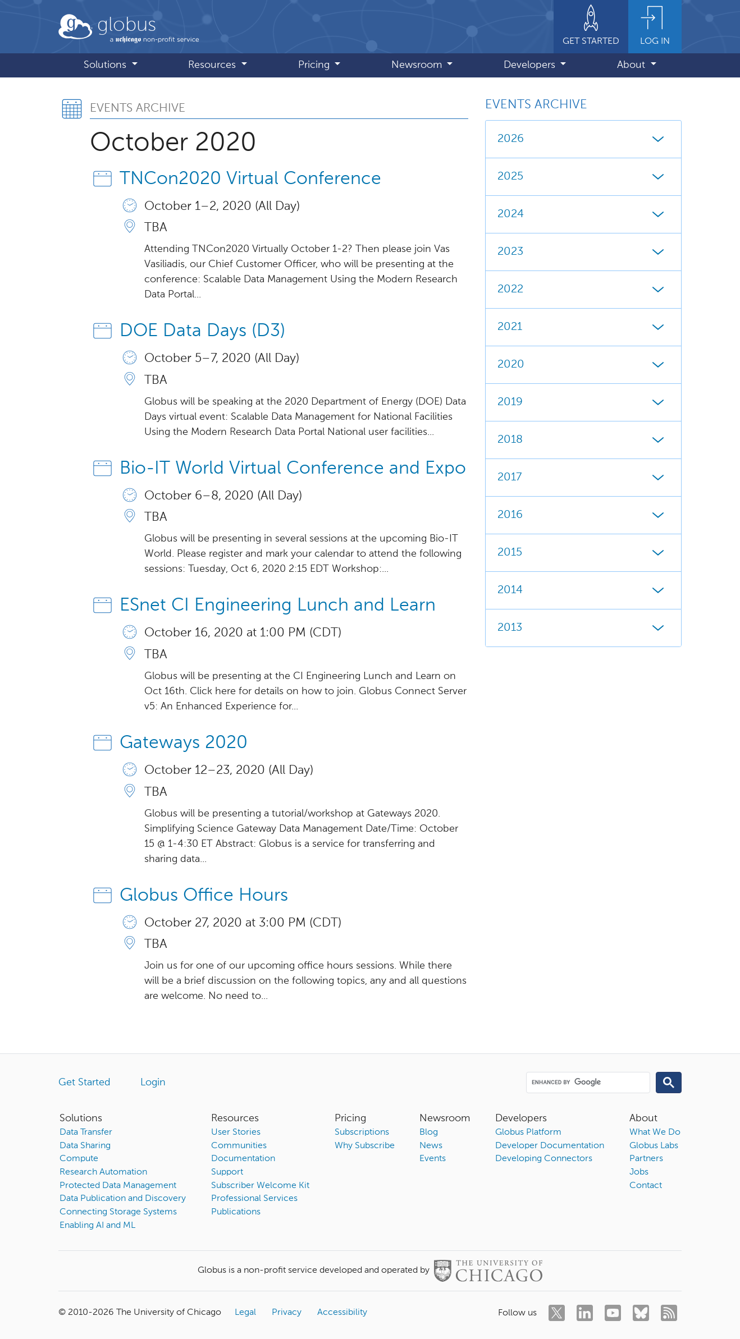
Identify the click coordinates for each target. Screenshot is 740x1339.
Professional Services (254, 1198)
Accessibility (342, 1312)
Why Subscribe (365, 1145)
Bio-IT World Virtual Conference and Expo (293, 469)
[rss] (669, 1313)
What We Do (654, 1132)
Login (153, 1082)
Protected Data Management (118, 1185)
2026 (583, 139)
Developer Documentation (549, 1145)
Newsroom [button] (418, 65)
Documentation (243, 1158)
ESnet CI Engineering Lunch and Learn (278, 606)
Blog (428, 1132)
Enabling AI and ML (97, 1225)
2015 (583, 553)
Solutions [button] (106, 65)
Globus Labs (653, 1145)
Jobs (638, 1172)
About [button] (632, 65)
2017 (583, 477)
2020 (583, 365)
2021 (583, 327)
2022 (583, 289)
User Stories (236, 1132)
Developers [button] (531, 65)
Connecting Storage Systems (118, 1212)
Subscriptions (362, 1132)
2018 (583, 440)
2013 (583, 628)
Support (227, 1172)
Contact (645, 1185)
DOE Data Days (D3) (202, 331)
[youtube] (612, 1313)
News (430, 1145)
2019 (583, 402)
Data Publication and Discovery (123, 1198)
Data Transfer (86, 1132)
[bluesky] (641, 1313)
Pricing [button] (315, 65)
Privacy (287, 1312)
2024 (583, 214)
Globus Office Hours (204, 896)
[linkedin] (584, 1313)
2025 (583, 177)
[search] (587, 1082)
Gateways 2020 (184, 743)
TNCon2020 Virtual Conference (250, 179)
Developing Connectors (543, 1158)
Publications (236, 1212)
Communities (239, 1145)
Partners (646, 1158)
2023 (583, 252)
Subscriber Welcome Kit (260, 1185)
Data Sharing (85, 1145)
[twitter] (556, 1313)
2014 (583, 590)
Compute (79, 1158)
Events (432, 1158)
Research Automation (103, 1172)
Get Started (84, 1082)
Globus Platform (528, 1132)
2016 (583, 515)
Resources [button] (213, 65)
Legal (245, 1312)
